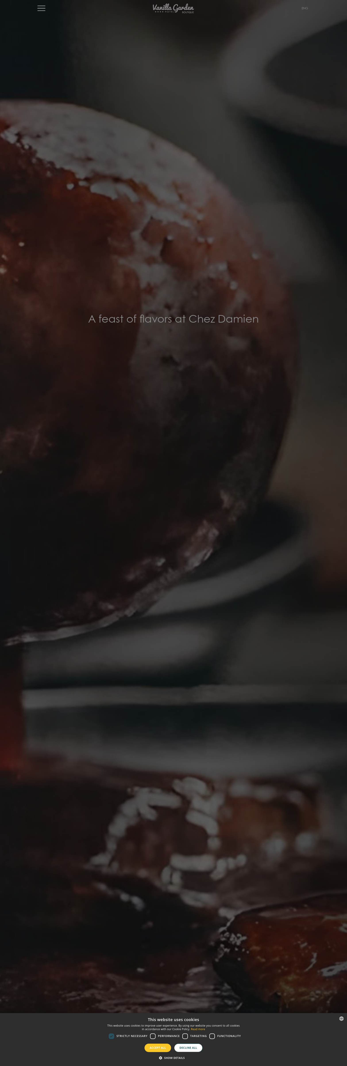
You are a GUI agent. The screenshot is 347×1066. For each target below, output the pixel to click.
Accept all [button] (158, 1048)
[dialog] (173, 1039)
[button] (173, 1058)
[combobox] (341, 1018)
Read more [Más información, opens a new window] (198, 1029)
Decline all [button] (188, 1048)
